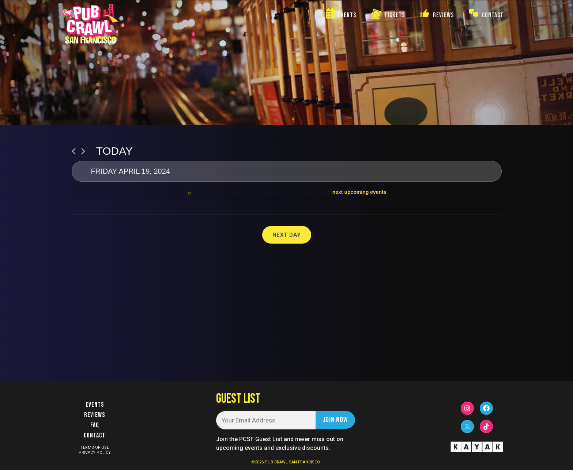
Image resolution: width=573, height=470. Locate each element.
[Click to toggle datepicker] (287, 171)
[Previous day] (74, 151)
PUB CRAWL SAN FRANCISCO (292, 462)
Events (95, 405)
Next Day (286, 235)
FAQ (94, 425)
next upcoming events (359, 192)
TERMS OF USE (94, 447)
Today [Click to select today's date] (114, 151)
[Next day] (83, 151)
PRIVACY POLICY (95, 452)
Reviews (94, 415)
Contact (94, 435)
